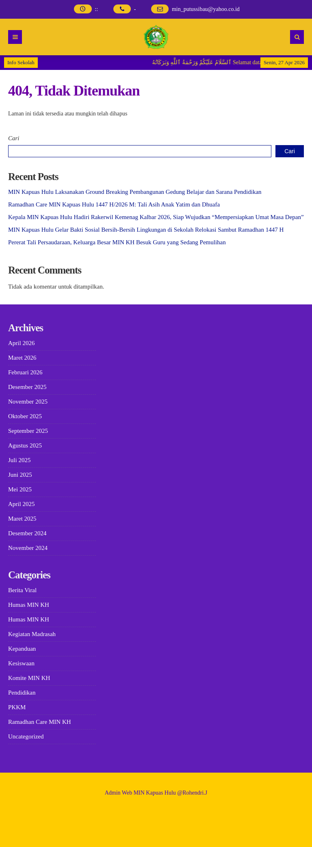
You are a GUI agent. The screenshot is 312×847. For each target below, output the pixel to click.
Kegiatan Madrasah (32, 634)
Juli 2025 (19, 460)
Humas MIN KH (28, 605)
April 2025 (21, 504)
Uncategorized (25, 736)
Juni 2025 (20, 474)
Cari (14, 138)
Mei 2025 (20, 489)
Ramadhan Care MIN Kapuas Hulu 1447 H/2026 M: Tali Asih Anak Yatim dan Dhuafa (114, 204)
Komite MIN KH (29, 678)
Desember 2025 (27, 387)
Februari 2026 (25, 372)
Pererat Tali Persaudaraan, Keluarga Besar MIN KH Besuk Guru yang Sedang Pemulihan (117, 242)
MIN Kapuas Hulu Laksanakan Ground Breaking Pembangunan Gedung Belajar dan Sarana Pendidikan (135, 192)
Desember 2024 (27, 533)
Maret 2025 (22, 518)
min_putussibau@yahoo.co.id (206, 9)
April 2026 (21, 343)
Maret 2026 (22, 357)
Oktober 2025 (25, 416)
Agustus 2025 (25, 445)
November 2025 (28, 401)
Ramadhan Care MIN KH (39, 722)
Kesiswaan (21, 663)
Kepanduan (22, 648)
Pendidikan (22, 692)
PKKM (17, 707)
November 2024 (28, 548)
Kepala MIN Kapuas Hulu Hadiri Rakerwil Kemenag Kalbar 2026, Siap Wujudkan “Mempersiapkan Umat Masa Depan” (156, 217)
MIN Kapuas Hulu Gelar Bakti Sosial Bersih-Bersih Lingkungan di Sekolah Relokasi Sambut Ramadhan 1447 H (146, 229)
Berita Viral (22, 590)
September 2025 (28, 431)
